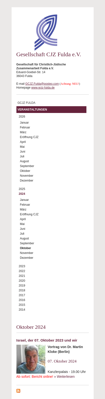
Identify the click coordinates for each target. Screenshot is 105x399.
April (23, 142)
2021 (22, 276)
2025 (22, 189)
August (24, 161)
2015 (22, 305)
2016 (22, 300)
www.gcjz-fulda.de (43, 87)
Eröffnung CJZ (29, 137)
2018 (22, 290)
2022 (22, 271)
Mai (22, 146)
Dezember (26, 180)
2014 (22, 309)
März (23, 132)
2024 (22, 194)
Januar (24, 122)
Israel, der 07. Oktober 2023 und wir (46, 340)
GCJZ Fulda (26, 103)
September (27, 166)
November (26, 175)
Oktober (25, 171)
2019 (22, 285)
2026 (22, 116)
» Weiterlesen (64, 376)
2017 (22, 295)
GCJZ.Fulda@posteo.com (42, 83)
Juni (22, 151)
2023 (22, 266)
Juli (22, 156)
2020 (22, 280)
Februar (25, 127)
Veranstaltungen (32, 109)
